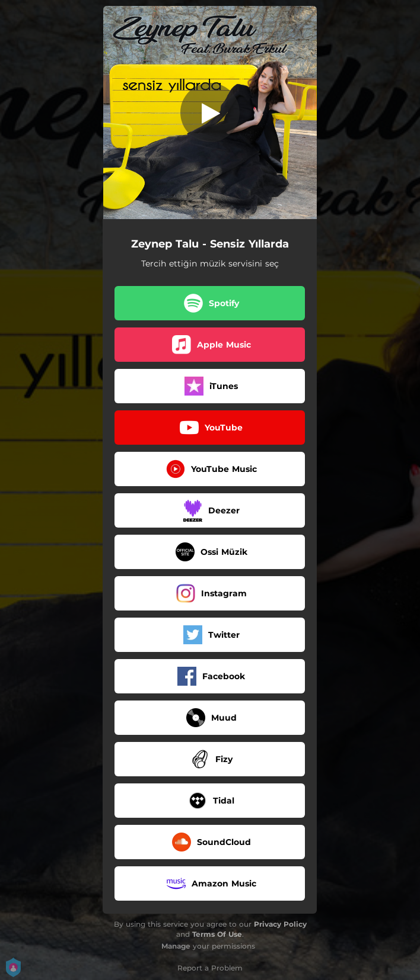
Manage (175, 946)
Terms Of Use (217, 934)
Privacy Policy (280, 924)
